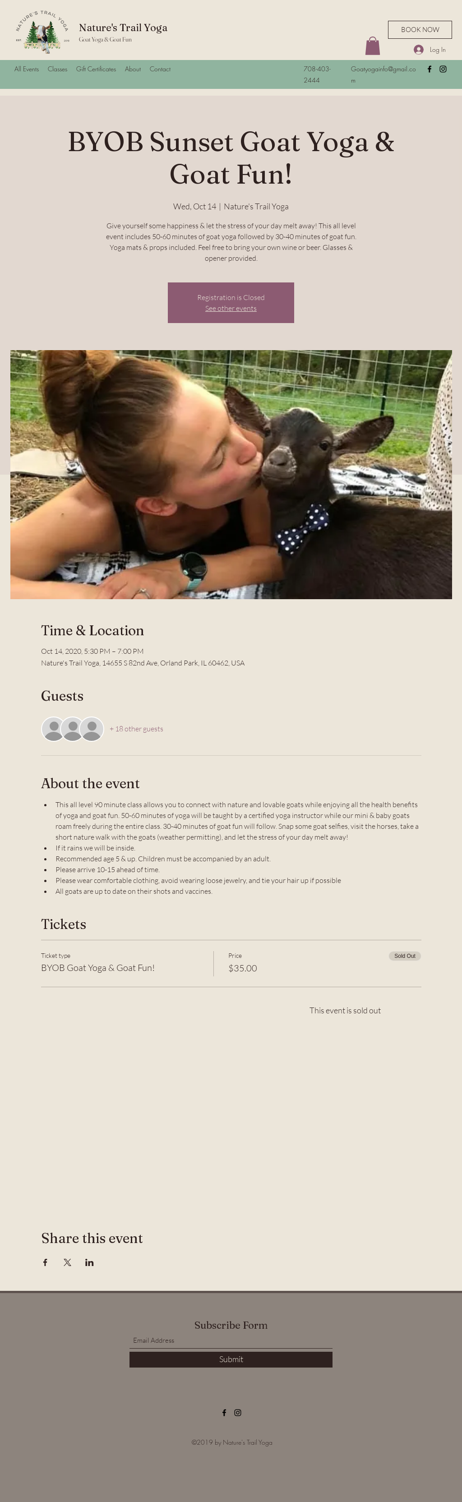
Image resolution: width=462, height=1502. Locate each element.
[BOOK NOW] (420, 30)
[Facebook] (429, 69)
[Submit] (231, 1360)
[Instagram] (443, 69)
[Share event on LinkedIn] (89, 1262)
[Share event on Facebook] (45, 1262)
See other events (231, 308)
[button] (372, 46)
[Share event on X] (67, 1262)
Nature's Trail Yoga (123, 27)
